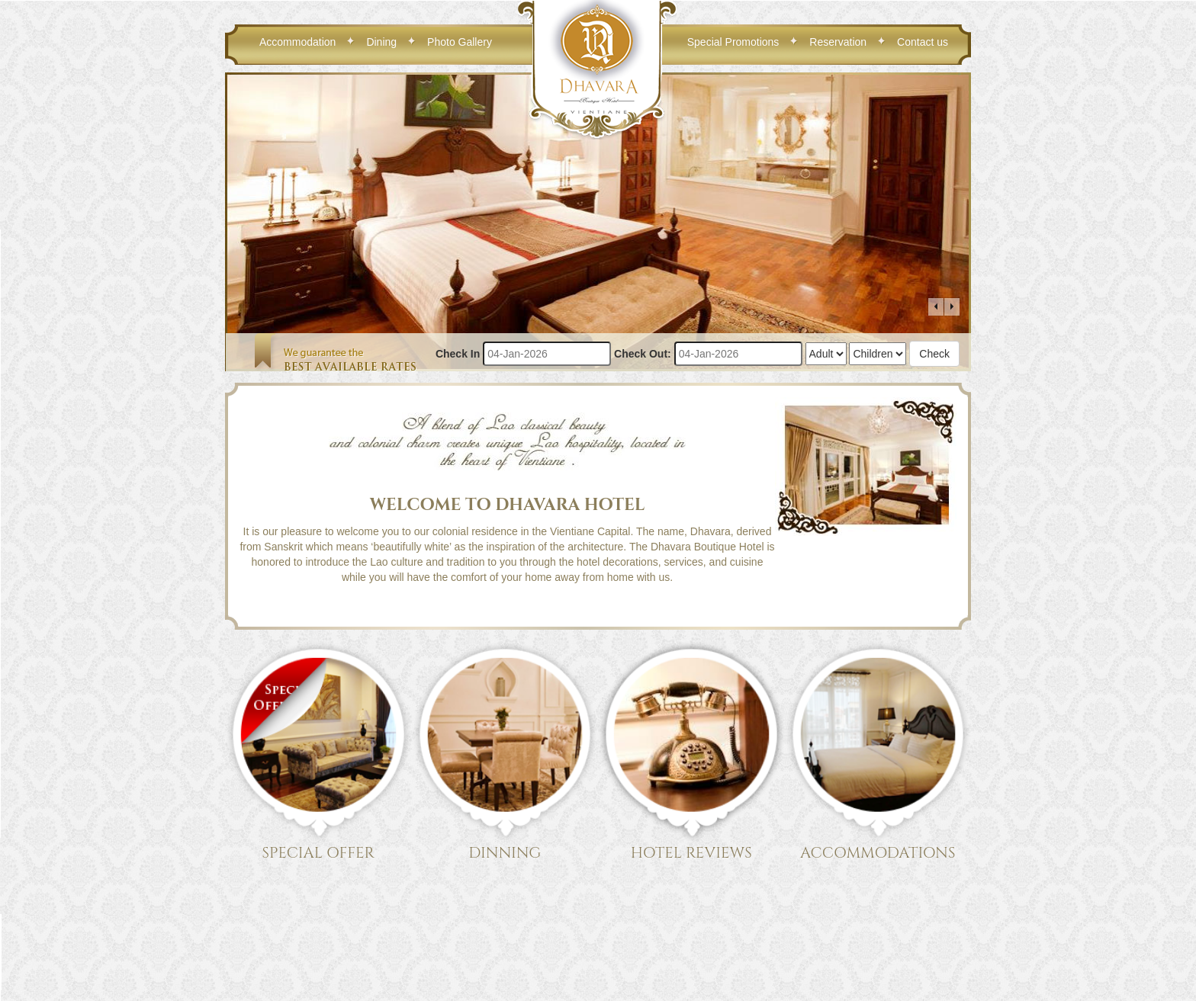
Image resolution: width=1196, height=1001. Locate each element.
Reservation (837, 42)
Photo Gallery (459, 42)
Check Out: (642, 354)
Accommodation (297, 42)
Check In (458, 354)
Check (934, 354)
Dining (381, 42)
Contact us (922, 42)
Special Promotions (733, 42)
